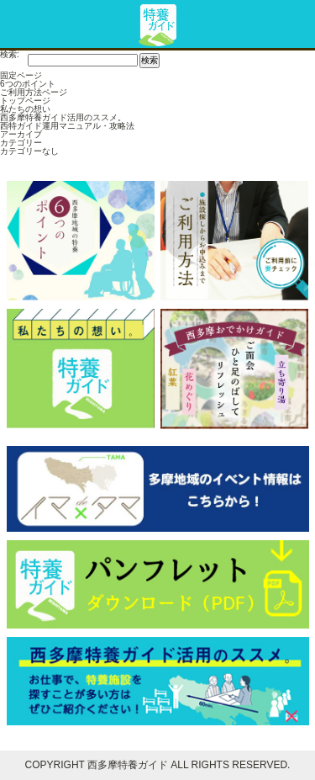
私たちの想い (25, 109)
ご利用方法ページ (33, 92)
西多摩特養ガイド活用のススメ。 (63, 117)
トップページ (25, 100)
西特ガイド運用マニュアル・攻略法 (67, 125)
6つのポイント (27, 83)
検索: (9, 54)
